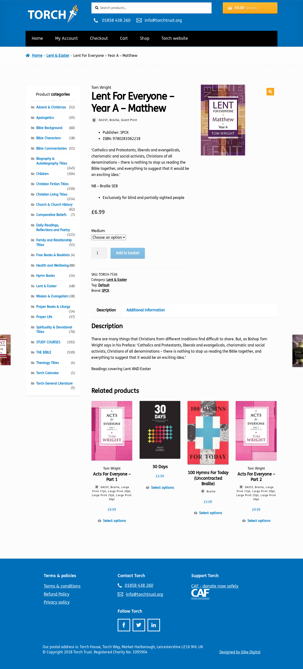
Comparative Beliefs (51, 215)
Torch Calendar (47, 373)
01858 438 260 (116, 20)
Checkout (99, 38)
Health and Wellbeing (52, 266)
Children (42, 174)
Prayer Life (44, 317)
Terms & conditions (62, 586)
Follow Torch (130, 611)
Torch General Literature (54, 384)
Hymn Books (45, 276)
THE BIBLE (43, 352)
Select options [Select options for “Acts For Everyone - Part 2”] (258, 521)
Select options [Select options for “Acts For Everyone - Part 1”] (114, 521)
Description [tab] (106, 310)
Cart (124, 38)
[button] (270, 91)
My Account (66, 38)
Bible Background (49, 128)
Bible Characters (48, 138)
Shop (144, 38)
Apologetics (45, 118)
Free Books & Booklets (53, 255)
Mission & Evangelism (52, 296)
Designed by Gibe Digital (239, 652)
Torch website (174, 38)
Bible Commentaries (51, 149)
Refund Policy (56, 594)
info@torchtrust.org (163, 20)
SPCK (105, 291)
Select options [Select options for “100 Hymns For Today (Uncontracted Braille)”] (210, 513)
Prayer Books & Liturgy (53, 307)
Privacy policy (57, 602)
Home (37, 38)
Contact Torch (131, 575)
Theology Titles (47, 363)
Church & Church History (54, 205)
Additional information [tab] (145, 310)
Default (103, 285)
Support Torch (205, 575)
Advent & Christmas (51, 107)
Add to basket (127, 253)
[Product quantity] (99, 253)
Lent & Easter (57, 55)
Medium (98, 231)
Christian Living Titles (51, 195)
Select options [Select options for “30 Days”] (162, 487)
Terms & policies (60, 575)
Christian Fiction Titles (52, 184)
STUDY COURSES (48, 342)
